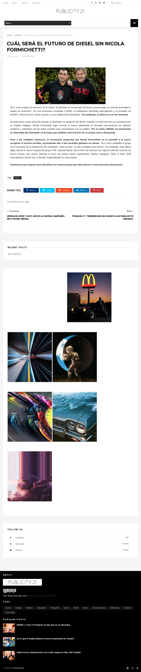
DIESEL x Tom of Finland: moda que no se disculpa (43, 625)
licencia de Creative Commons (42, 595)
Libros (66, 608)
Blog (10, 595)
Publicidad (114, 608)
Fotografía (54, 608)
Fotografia (41, 608)
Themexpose (18, 668)
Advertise (36, 3)
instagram (68, 544)
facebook (68, 537)
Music (85, 608)
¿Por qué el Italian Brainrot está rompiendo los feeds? (45, 638)
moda (76, 608)
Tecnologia (10, 612)
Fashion (17, 35)
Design (18, 608)
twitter (68, 550)
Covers (8, 608)
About (14, 3)
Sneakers (127, 608)
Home (5, 3)
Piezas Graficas (99, 608)
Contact (24, 3)
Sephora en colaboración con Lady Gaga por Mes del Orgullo (49, 652)
